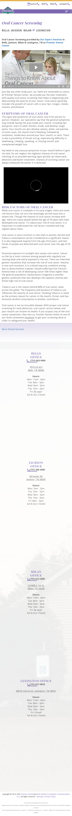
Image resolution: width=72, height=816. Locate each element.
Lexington (43, 30)
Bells (5, 30)
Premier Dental (27, 794)
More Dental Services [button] (13, 329)
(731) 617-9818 (36, 689)
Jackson (16, 30)
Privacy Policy (50, 796)
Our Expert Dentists (51, 39)
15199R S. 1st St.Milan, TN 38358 (36, 592)
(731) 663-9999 (36, 365)
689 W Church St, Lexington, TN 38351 (36, 695)
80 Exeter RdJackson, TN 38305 (36, 483)
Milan (27, 30)
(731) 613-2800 (36, 583)
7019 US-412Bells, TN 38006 (36, 373)
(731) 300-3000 (36, 474)
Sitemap (39, 796)
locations (29, 317)
